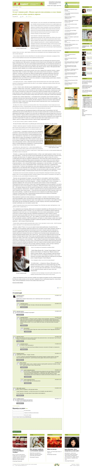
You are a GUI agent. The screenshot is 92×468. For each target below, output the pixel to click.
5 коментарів (54, 454)
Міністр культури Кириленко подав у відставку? (71, 10)
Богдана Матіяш (15, 10)
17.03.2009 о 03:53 (58, 343)
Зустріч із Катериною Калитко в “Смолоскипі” (70, 55)
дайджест (85, 78)
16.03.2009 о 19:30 (58, 336)
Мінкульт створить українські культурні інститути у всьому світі (71, 21)
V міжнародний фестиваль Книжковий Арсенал (71, 77)
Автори (48, 5)
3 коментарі (37, 457)
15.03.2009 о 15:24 (58, 295)
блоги (84, 49)
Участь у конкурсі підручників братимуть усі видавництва (72, 14)
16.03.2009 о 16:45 (58, 303)
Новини (59, 2)
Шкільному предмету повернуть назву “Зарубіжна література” (71, 45)
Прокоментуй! (20, 461)
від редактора (86, 7)
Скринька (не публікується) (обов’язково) (31, 412)
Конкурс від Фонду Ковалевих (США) (71, 80)
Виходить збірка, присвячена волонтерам (72, 47)
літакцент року (86, 43)
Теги (88, 95)
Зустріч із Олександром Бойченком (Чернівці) (71, 59)
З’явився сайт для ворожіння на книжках (71, 27)
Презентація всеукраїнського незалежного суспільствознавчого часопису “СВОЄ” (72, 62)
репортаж (85, 29)
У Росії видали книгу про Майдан (70, 30)
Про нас (52, 5)
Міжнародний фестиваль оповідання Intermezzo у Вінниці (71, 83)
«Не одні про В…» (86, 39)
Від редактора (54, 3)
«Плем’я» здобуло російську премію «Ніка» (71, 25)
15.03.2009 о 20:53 (58, 311)
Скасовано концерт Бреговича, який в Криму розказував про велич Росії (71, 34)
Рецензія (59, 1)
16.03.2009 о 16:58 (58, 317)
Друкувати (60, 287)
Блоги (53, 2)
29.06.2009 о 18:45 (58, 379)
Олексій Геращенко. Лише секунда (71, 107)
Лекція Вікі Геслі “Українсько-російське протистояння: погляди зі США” (71, 70)
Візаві (50, 1)
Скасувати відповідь (16, 405)
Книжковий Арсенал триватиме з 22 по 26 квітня (72, 41)
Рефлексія (53, 1)
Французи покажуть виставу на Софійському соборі (70, 17)
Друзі (55, 5)
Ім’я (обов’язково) (27, 410)
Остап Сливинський (18, 290)
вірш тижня (85, 15)
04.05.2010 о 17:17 (58, 398)
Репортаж (50, 2)
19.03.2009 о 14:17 (58, 353)
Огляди (56, 1)
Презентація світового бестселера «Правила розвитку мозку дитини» (70, 66)
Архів (58, 5)
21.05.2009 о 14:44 (58, 362)
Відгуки (84, 95)
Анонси (50, 3)
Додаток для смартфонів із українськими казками (71, 37)
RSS (60, 5)
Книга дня (56, 2)
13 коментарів (29, 16)
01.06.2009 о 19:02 (58, 388)
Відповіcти (20, 300)
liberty (26, 408)
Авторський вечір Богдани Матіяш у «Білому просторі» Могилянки (71, 73)
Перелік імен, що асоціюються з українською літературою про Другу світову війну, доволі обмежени (36, 454)
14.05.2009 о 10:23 (58, 328)
